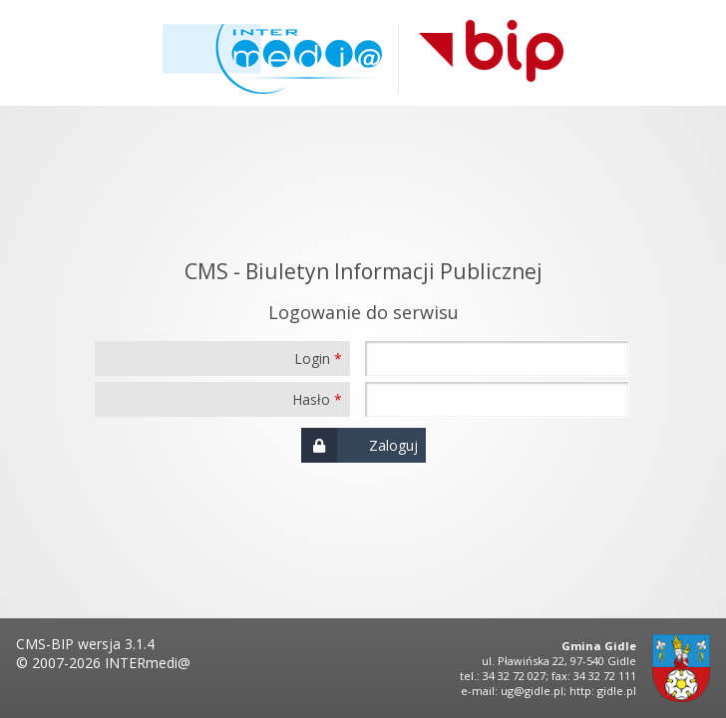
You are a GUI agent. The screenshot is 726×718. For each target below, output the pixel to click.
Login (312, 358)
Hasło (311, 399)
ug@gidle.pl (532, 690)
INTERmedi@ (147, 662)
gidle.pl (616, 690)
